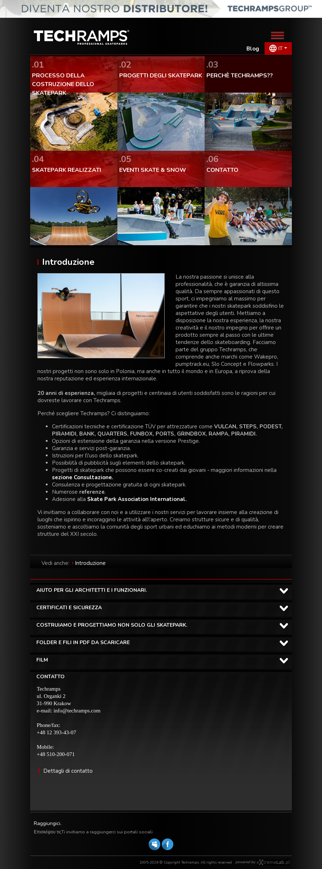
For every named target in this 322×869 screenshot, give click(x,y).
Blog (252, 48)
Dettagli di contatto (68, 771)
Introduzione (90, 563)
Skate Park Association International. (137, 499)
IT (280, 48)
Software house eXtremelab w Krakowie (273, 862)
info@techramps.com (76, 711)
